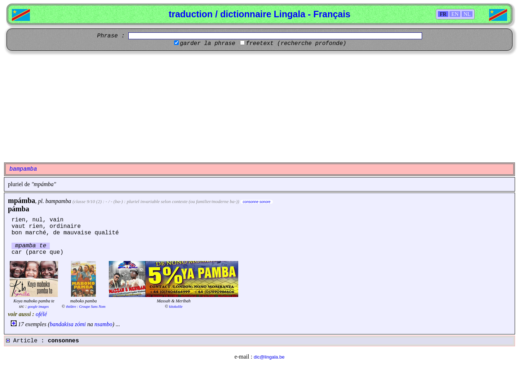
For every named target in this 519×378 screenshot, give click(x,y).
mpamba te (30, 246)
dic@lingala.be (269, 357)
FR (443, 14)
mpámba (21, 200)
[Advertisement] (259, 106)
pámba (18, 209)
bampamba (58, 201)
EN (454, 14)
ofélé (41, 314)
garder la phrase (207, 43)
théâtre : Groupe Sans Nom (85, 307)
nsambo (103, 324)
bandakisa (62, 324)
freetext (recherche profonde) (296, 43)
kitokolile (175, 307)
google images (38, 307)
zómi (80, 324)
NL (467, 14)
